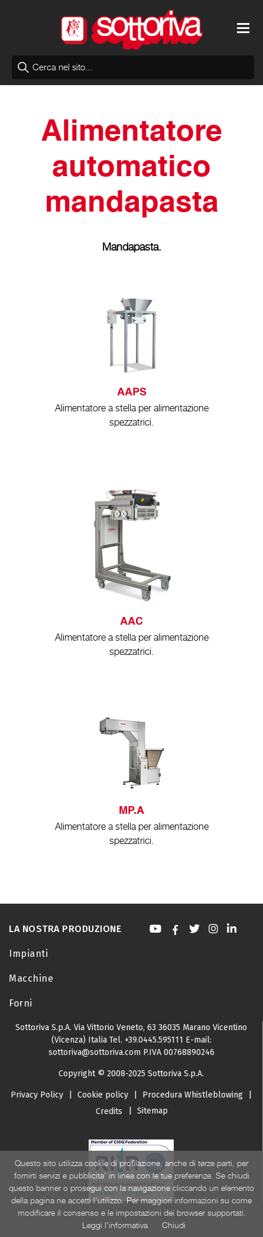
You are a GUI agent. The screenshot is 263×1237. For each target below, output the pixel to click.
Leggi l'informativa (115, 1225)
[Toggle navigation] (243, 28)
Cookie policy (102, 1095)
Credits (109, 1111)
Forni (21, 1003)
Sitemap (152, 1111)
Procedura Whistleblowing (192, 1095)
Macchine (31, 978)
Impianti (28, 953)
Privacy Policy (37, 1095)
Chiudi (174, 1225)
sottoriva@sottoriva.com (94, 1052)
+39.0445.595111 (154, 1040)
